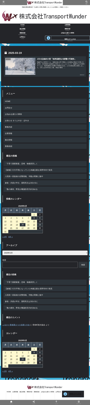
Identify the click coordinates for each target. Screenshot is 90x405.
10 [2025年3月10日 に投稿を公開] (5, 221)
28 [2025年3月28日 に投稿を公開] (28, 228)
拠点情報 (8, 140)
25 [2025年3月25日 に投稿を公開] (11, 228)
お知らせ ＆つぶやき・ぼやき (17, 121)
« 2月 (4, 237)
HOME (7, 101)
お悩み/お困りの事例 (13, 114)
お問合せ (8, 108)
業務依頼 (8, 146)
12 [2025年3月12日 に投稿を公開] (17, 221)
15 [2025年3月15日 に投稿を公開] (34, 221)
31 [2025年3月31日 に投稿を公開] (5, 232)
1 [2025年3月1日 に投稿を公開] (34, 215)
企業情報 (8, 133)
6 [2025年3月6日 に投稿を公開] (22, 218)
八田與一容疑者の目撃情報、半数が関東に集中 (24, 176)
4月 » (10, 237)
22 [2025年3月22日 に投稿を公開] (34, 225)
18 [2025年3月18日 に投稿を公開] (11, 225)
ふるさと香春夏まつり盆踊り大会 (16, 325)
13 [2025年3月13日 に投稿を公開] (23, 221)
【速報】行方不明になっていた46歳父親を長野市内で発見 (28, 170)
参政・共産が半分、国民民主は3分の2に (21, 183)
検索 (4, 260)
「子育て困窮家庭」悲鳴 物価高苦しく (21, 164)
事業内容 (8, 127)
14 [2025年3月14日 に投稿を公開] (28, 221)
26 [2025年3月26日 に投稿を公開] (17, 228)
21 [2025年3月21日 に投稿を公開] (28, 225)
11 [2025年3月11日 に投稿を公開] (11, 221)
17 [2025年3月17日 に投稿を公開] (5, 225)
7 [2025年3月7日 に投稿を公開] (28, 218)
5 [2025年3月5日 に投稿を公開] (16, 218)
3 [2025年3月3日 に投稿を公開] (5, 218)
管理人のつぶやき (77, 394)
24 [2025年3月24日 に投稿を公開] (5, 228)
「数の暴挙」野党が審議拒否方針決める (21, 189)
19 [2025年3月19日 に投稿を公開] (17, 225)
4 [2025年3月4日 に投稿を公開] (11, 218)
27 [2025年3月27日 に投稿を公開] (23, 228)
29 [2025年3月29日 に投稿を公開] (34, 228)
